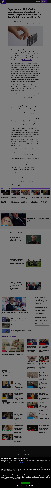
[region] (25, 472)
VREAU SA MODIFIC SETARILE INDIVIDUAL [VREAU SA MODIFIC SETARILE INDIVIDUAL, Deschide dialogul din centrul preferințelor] (25, 485)
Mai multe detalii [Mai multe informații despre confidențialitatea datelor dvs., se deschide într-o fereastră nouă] (22, 462)
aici (41, 467)
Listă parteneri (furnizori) (5, 479)
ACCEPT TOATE (25, 482)
